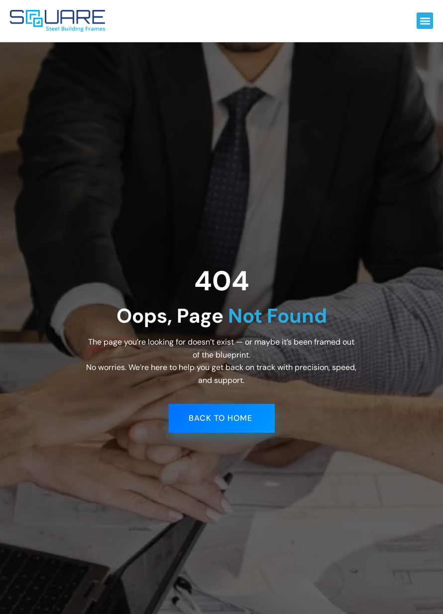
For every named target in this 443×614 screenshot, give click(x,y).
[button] (425, 20)
